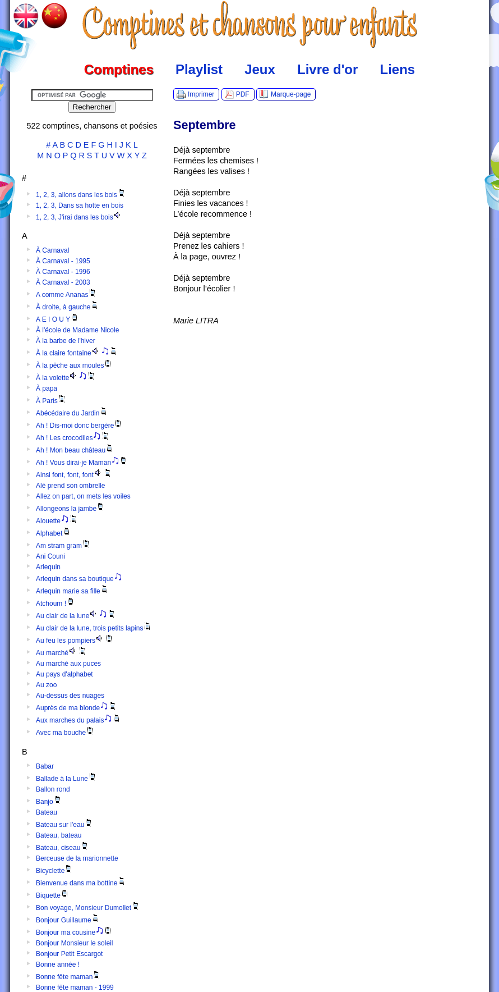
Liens (397, 69)
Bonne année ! (58, 964)
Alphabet (53, 533)
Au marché (61, 653)
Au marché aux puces (68, 664)
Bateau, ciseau (62, 848)
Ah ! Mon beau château (75, 450)
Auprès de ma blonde (76, 708)
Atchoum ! (55, 603)
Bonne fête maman (68, 977)
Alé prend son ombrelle (70, 486)
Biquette (53, 895)
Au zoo (46, 685)
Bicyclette (54, 871)
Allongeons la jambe (70, 509)
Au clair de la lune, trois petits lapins (94, 628)
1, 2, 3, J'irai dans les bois (79, 217)
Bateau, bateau (58, 835)
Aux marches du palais (78, 720)
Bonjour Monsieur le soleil (74, 943)
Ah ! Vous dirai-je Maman (82, 463)
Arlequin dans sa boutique (79, 579)
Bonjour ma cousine (74, 932)
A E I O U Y (57, 319)
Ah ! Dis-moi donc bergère (79, 425)
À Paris (51, 401)
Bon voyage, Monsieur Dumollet (88, 908)
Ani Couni (50, 556)
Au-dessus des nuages (70, 696)
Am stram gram (63, 546)
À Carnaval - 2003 (63, 282)
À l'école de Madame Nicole (77, 330)
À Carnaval (52, 250)
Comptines (119, 69)
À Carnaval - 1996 (63, 272)
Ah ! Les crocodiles (73, 438)
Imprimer (201, 94)
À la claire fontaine (77, 353)
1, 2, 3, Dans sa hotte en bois (79, 205)
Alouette (57, 521)
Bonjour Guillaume (68, 920)
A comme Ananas (66, 295)
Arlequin (48, 567)
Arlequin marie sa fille (72, 591)
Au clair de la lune (76, 616)
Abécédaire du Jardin (72, 413)
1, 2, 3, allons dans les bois (81, 195)
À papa (46, 388)
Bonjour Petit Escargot (69, 954)
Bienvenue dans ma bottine (81, 883)
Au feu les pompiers (75, 640)
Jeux (259, 69)
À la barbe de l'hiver (65, 341)
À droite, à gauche (67, 307)
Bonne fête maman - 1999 (75, 987)
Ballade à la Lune (66, 779)
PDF (243, 94)
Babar (45, 766)
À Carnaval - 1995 (63, 261)
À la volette (66, 378)
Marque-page (291, 94)
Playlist (199, 69)
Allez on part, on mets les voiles (83, 496)
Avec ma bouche (65, 733)
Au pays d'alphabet (64, 674)
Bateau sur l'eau (64, 825)
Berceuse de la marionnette (77, 858)
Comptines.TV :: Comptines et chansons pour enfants (249, 25)
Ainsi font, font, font (74, 475)
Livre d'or (327, 69)
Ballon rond (53, 789)
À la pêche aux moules (74, 365)
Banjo (49, 802)
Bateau (46, 812)
